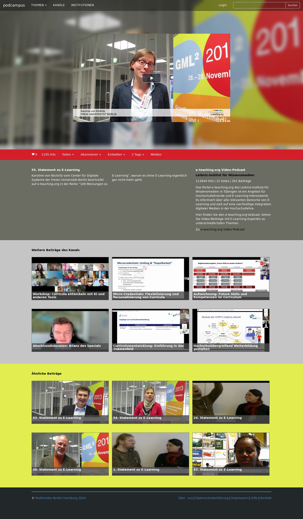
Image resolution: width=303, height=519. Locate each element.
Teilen (68, 154)
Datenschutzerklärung (212, 498)
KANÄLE (59, 5)
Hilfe (254, 498)
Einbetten (116, 154)
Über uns (185, 498)
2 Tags (138, 154)
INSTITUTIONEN (82, 5)
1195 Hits (48, 154)
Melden (156, 154)
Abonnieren (91, 154)
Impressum (239, 498)
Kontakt (265, 498)
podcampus (14, 5)
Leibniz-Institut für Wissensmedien (225, 175)
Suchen (293, 5)
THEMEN (39, 5)
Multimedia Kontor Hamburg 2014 (60, 498)
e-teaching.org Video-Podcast (223, 229)
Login (223, 5)
